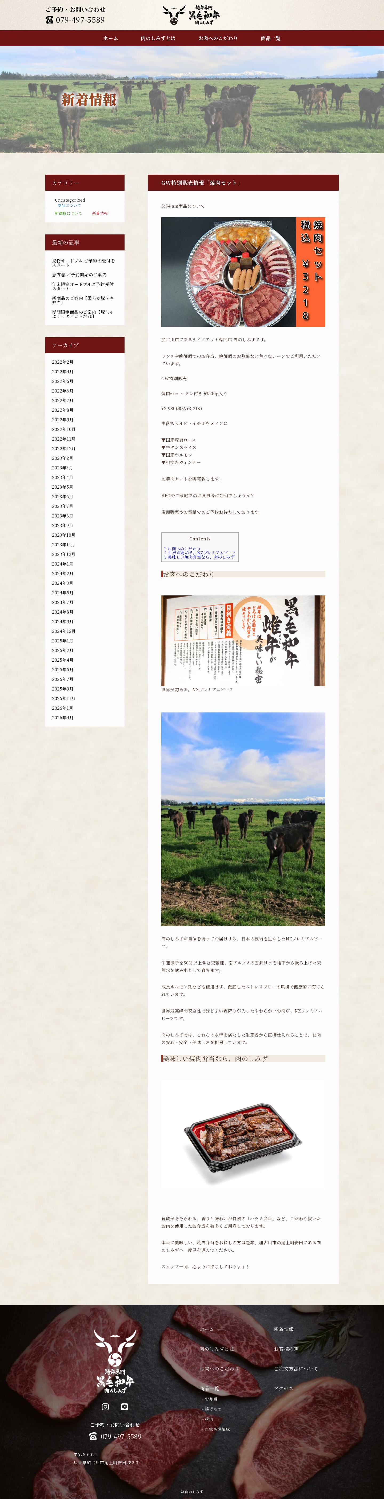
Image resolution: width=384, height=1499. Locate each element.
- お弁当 (209, 1399)
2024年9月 (63, 621)
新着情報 (100, 213)
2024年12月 (64, 631)
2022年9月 (63, 420)
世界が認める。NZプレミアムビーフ (200, 552)
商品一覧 (209, 1388)
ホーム (206, 1328)
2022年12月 (64, 448)
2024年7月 (63, 602)
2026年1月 (62, 708)
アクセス (284, 1388)
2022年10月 (64, 429)
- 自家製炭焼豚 (216, 1429)
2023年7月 (62, 506)
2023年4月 (62, 477)
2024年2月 (63, 573)
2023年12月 (64, 554)
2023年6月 (62, 496)
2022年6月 (63, 391)
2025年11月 (64, 698)
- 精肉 (207, 1419)
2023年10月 (64, 535)
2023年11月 (63, 544)
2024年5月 (63, 593)
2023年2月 (62, 458)
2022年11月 (64, 439)
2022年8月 (63, 410)
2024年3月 (62, 583)
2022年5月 (63, 381)
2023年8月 (62, 516)
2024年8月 (63, 612)
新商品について (68, 213)
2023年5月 (62, 487)
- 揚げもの (212, 1409)
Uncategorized (70, 200)
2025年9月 (63, 689)
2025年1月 (62, 641)
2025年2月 (63, 650)
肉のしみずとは (216, 1348)
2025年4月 (63, 660)
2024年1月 (62, 564)
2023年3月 (62, 468)
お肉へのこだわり (182, 548)
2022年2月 (63, 362)
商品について (69, 205)
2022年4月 (63, 371)
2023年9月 (62, 525)
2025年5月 (63, 669)
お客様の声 (286, 1348)
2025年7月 (63, 679)
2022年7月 (63, 400)
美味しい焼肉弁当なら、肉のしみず (199, 557)
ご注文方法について (296, 1368)
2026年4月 (63, 718)
